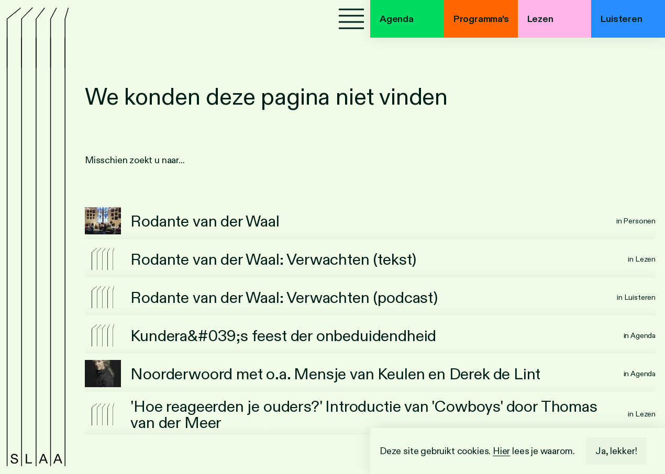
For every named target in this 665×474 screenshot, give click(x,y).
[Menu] (351, 19)
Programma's (481, 19)
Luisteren (621, 19)
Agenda (397, 19)
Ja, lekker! (616, 451)
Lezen (540, 19)
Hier (501, 451)
